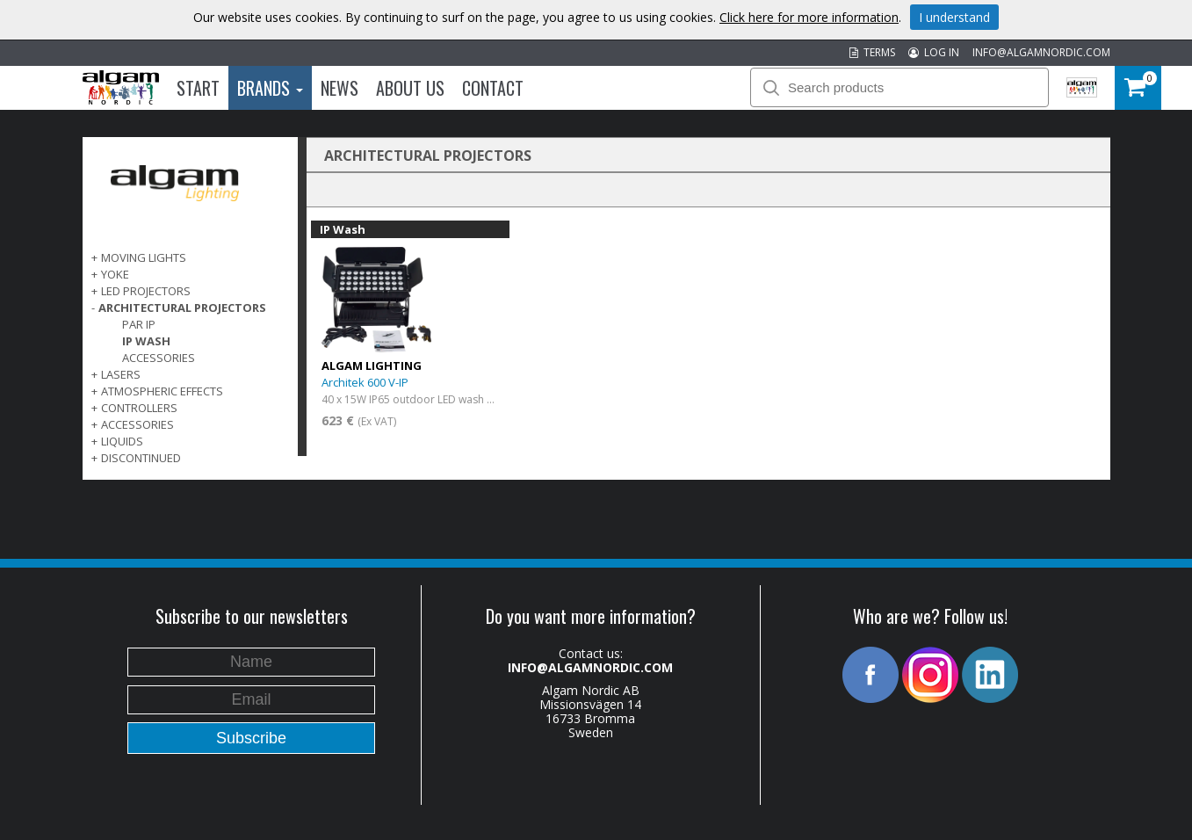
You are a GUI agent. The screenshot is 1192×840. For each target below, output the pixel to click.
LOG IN (933, 52)
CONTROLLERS (139, 408)
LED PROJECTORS (146, 291)
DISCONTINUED (141, 458)
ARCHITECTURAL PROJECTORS (182, 307)
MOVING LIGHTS (143, 257)
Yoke (115, 274)
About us (410, 88)
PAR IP (138, 324)
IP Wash (146, 341)
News (339, 88)
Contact (493, 88)
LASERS (121, 374)
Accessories (158, 358)
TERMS (872, 52)
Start (198, 88)
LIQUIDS (122, 441)
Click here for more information (809, 17)
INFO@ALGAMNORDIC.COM (1041, 52)
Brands (270, 88)
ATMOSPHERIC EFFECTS (162, 391)
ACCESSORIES (137, 424)
